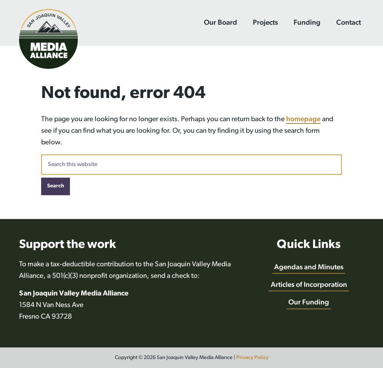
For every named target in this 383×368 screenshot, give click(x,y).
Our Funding (308, 302)
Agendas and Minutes (308, 267)
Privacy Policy (252, 358)
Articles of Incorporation (309, 285)
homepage (303, 119)
